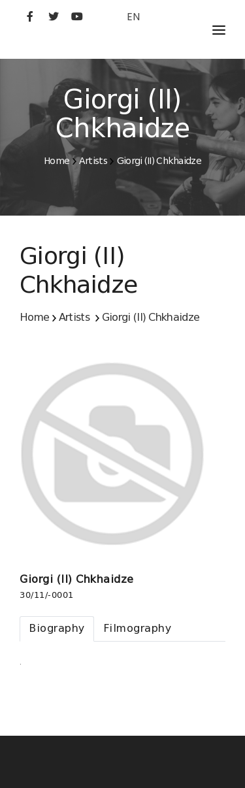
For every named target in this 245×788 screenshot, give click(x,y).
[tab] (57, 629)
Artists (93, 161)
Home (56, 161)
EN (133, 16)
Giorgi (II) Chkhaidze (159, 161)
